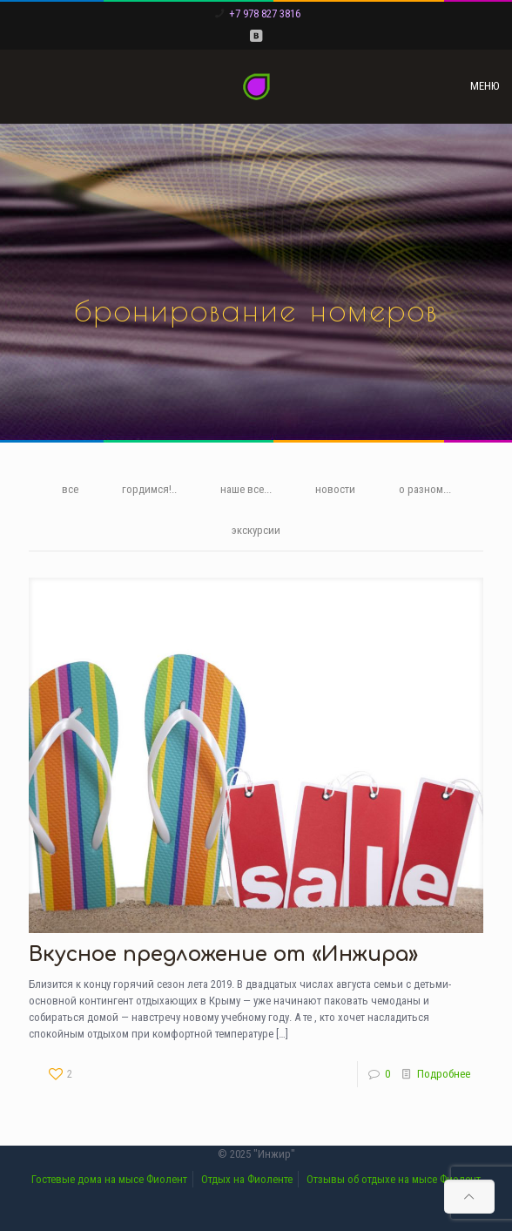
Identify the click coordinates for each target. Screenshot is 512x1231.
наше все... (246, 489)
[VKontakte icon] (256, 36)
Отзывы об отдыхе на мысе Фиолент (394, 1179)
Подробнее (443, 1073)
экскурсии (256, 530)
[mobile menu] (488, 86)
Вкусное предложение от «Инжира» (223, 954)
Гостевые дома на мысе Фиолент (109, 1179)
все (70, 489)
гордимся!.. (149, 489)
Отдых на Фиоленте (247, 1179)
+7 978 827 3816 (264, 13)
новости (335, 489)
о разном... (425, 489)
